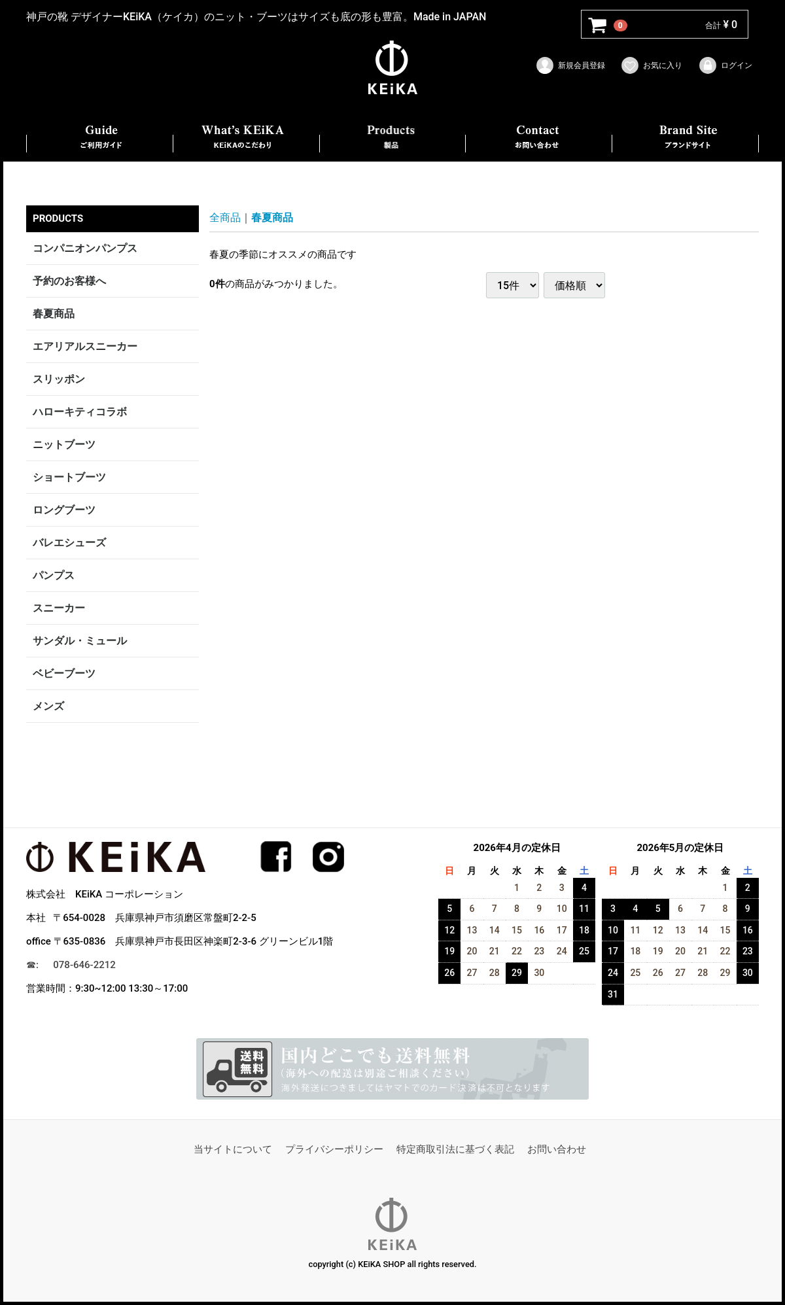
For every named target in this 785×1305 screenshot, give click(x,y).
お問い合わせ (556, 1149)
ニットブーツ (64, 444)
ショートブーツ (69, 477)
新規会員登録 (570, 65)
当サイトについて (233, 1149)
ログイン (725, 65)
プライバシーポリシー (334, 1149)
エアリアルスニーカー (85, 346)
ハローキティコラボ (80, 412)
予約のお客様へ (69, 281)
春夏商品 (54, 313)
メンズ (48, 706)
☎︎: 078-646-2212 (71, 965)
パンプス (54, 575)
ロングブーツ (64, 510)
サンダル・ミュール (80, 641)
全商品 (225, 217)
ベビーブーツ (64, 673)
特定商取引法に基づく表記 (455, 1149)
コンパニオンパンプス (85, 248)
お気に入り (651, 65)
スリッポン (59, 379)
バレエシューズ (69, 542)
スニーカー (59, 608)
